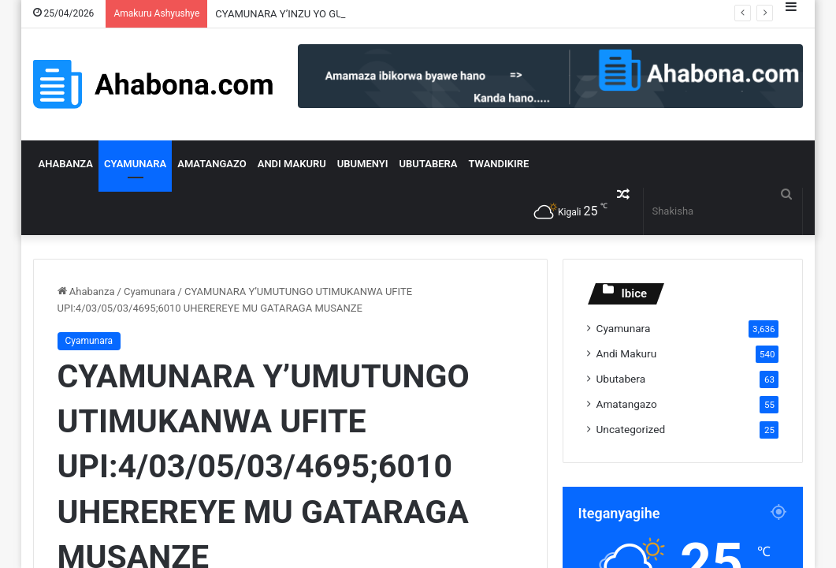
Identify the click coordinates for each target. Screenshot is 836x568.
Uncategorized (631, 429)
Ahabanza (66, 164)
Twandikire (498, 164)
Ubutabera (428, 164)
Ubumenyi (362, 164)
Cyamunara (135, 164)
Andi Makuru (292, 164)
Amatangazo (212, 164)
